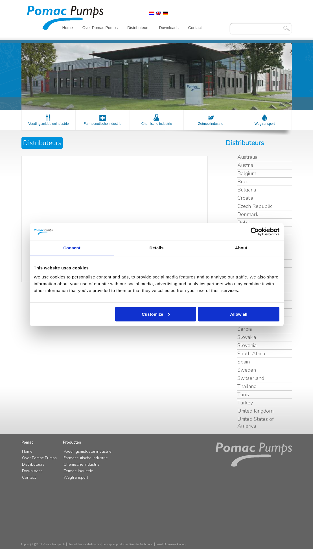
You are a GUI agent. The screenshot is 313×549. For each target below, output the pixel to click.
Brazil (243, 181)
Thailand (247, 386)
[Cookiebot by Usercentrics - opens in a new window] (254, 231)
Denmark (247, 214)
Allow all (239, 314)
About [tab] (241, 247)
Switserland (250, 378)
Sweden (246, 370)
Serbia (244, 329)
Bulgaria (246, 189)
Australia (247, 157)
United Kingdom (255, 411)
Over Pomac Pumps (100, 27)
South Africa (251, 353)
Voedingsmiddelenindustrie (48, 124)
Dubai (243, 222)
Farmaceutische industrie (102, 124)
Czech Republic (254, 206)
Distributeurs (138, 27)
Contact (195, 27)
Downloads (168, 27)
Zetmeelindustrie (210, 124)
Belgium (246, 173)
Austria (245, 165)
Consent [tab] (71, 247)
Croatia (245, 198)
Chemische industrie (156, 124)
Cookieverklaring (175, 544)
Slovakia (246, 337)
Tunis (243, 394)
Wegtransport (265, 124)
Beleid (159, 544)
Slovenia (247, 345)
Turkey (245, 402)
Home (67, 27)
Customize (156, 314)
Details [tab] (157, 247)
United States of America (255, 422)
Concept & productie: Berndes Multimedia (128, 544)
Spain (243, 361)
